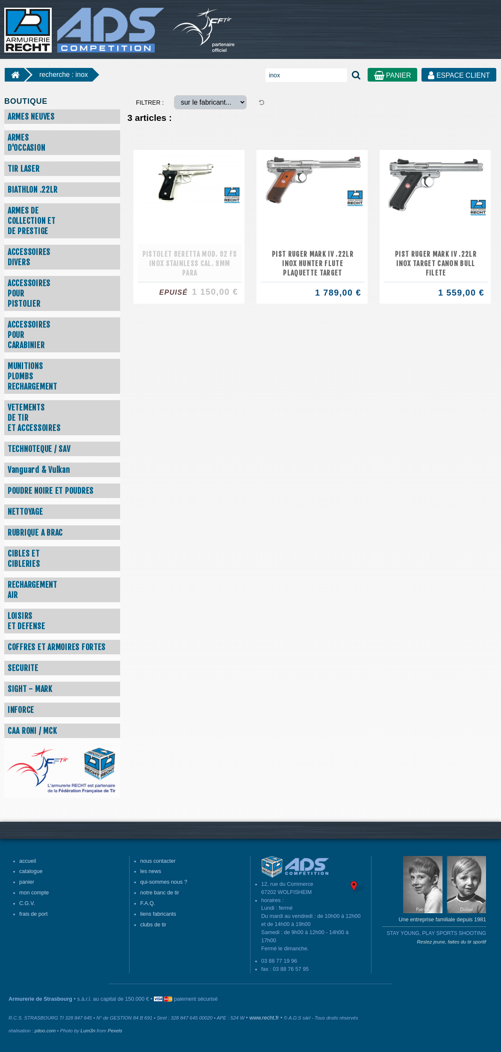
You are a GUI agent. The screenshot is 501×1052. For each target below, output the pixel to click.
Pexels (115, 1030)
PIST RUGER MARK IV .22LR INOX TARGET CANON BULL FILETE (436, 263)
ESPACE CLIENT (459, 75)
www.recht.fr (264, 1018)
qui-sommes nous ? (163, 882)
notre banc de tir (159, 893)
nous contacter (158, 861)
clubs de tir (153, 925)
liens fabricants (158, 914)
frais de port (33, 914)
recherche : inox (63, 74)
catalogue (31, 871)
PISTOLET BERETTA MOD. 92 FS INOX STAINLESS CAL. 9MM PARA (189, 263)
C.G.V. (27, 903)
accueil (27, 861)
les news (150, 871)
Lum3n (87, 1030)
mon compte (34, 893)
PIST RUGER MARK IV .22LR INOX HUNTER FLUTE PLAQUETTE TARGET (313, 263)
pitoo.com (45, 1030)
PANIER (392, 75)
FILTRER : (150, 102)
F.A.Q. (147, 903)
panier (26, 882)
